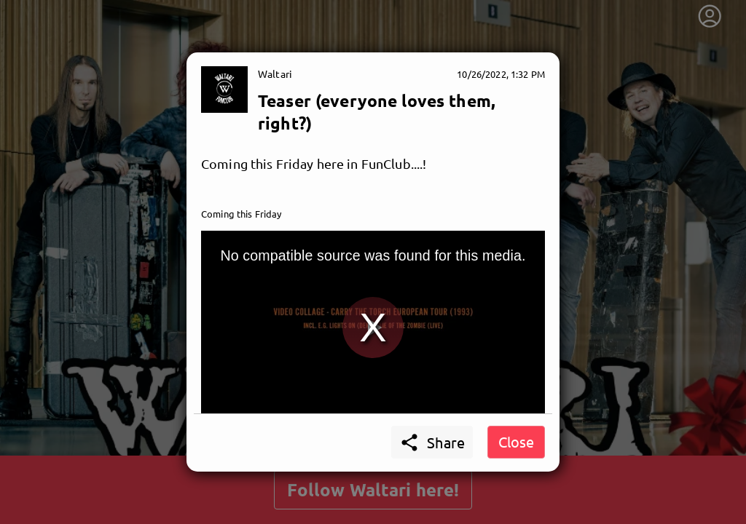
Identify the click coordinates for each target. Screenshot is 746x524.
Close (516, 441)
